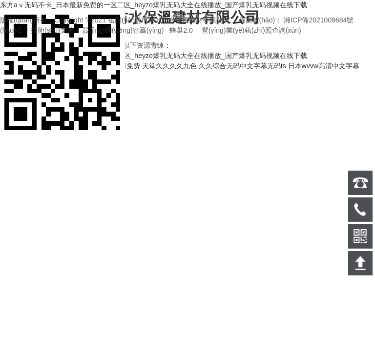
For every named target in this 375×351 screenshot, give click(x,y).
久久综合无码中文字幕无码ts (242, 66)
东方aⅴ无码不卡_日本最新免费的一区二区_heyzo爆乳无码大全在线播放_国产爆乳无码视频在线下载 (153, 5)
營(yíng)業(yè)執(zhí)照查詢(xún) (251, 30)
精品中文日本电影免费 (106, 66)
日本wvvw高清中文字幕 (323, 66)
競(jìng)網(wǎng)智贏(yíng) (123, 30)
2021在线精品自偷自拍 (35, 66)
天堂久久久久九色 (169, 66)
